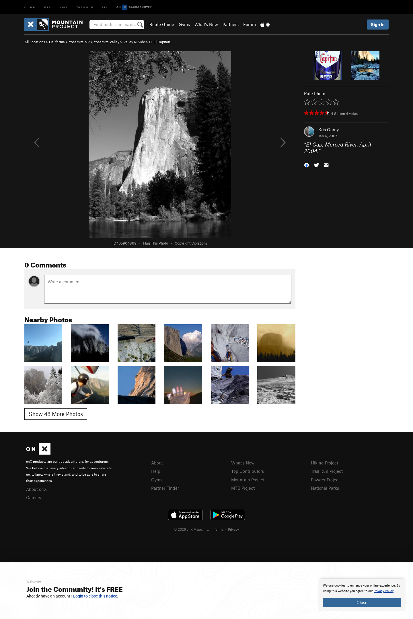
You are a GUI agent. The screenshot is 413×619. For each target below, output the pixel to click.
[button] (306, 164)
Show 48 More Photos (56, 414)
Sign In (378, 24)
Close (361, 602)
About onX (36, 489)
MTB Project (243, 488)
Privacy (233, 529)
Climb (29, 7)
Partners (231, 24)
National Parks (325, 488)
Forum (249, 24)
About (157, 462)
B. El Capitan (159, 42)
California (57, 42)
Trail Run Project (327, 471)
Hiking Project (324, 462)
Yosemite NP (79, 42)
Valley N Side (134, 42)
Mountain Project (247, 479)
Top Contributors (247, 471)
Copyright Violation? (191, 243)
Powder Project (325, 479)
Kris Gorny (328, 129)
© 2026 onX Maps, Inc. (191, 529)
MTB (47, 7)
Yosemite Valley (106, 42)
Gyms (184, 24)
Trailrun (84, 7)
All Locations (34, 42)
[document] (362, 595)
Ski (105, 7)
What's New (206, 24)
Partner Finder (165, 488)
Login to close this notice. (95, 596)
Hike (64, 7)
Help (155, 471)
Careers (33, 497)
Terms (218, 529)
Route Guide (161, 24)
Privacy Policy (383, 591)
